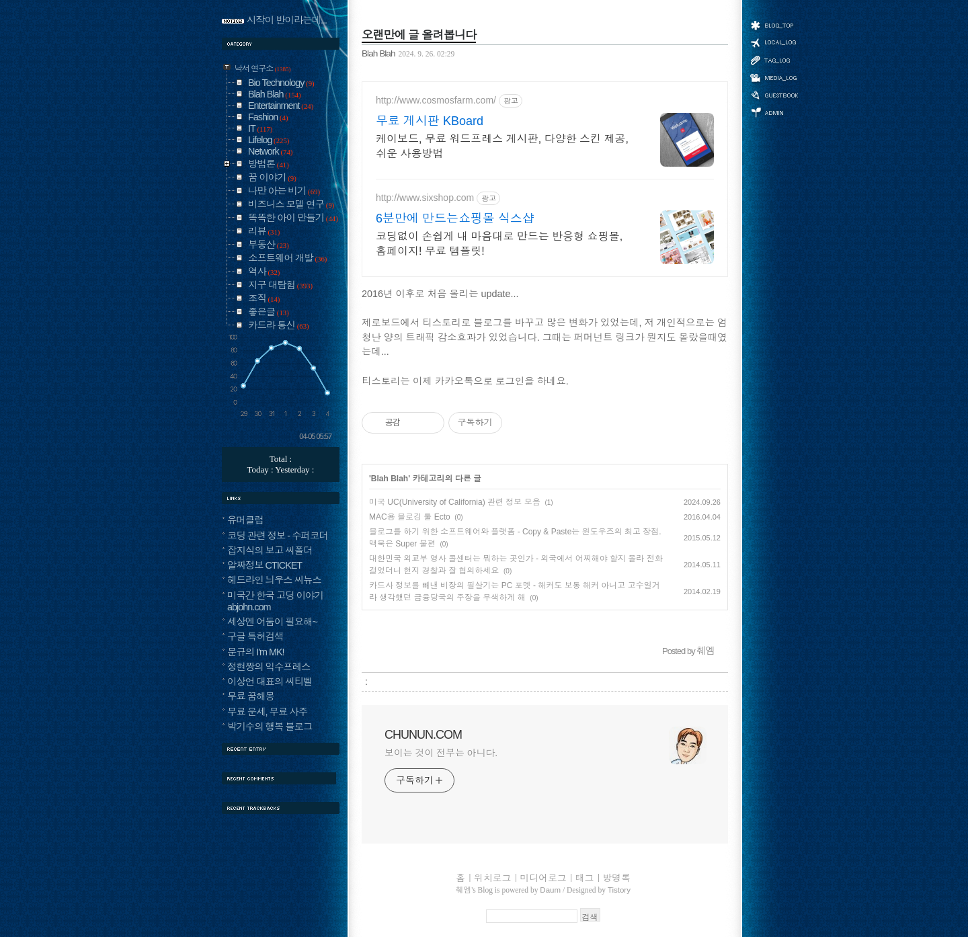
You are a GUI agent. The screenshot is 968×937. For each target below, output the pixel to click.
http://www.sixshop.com (425, 197)
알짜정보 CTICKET (264, 565)
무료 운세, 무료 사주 (267, 711)
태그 (774, 59)
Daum (550, 890)
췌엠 (463, 890)
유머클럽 (245, 520)
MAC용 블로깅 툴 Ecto (409, 517)
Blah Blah (378, 53)
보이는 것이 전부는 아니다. (441, 752)
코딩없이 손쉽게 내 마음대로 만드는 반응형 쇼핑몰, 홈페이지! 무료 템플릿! (499, 244)
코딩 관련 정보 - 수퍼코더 (277, 535)
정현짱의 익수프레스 (269, 666)
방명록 (774, 94)
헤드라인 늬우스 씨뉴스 (274, 580)
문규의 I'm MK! (255, 652)
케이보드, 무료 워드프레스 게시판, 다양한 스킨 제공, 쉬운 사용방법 (502, 146)
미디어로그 (774, 77)
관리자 (774, 111)
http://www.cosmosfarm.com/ (436, 100)
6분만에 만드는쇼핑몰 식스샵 (455, 218)
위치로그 (774, 41)
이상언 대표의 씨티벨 (270, 681)
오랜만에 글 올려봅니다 (419, 35)
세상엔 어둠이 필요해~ (272, 621)
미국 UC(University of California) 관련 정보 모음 (454, 502)
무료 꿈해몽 (250, 696)
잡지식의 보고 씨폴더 (270, 550)
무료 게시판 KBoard (429, 121)
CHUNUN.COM (423, 734)
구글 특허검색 (255, 636)
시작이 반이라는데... (287, 20)
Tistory (619, 890)
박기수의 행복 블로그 (270, 726)
